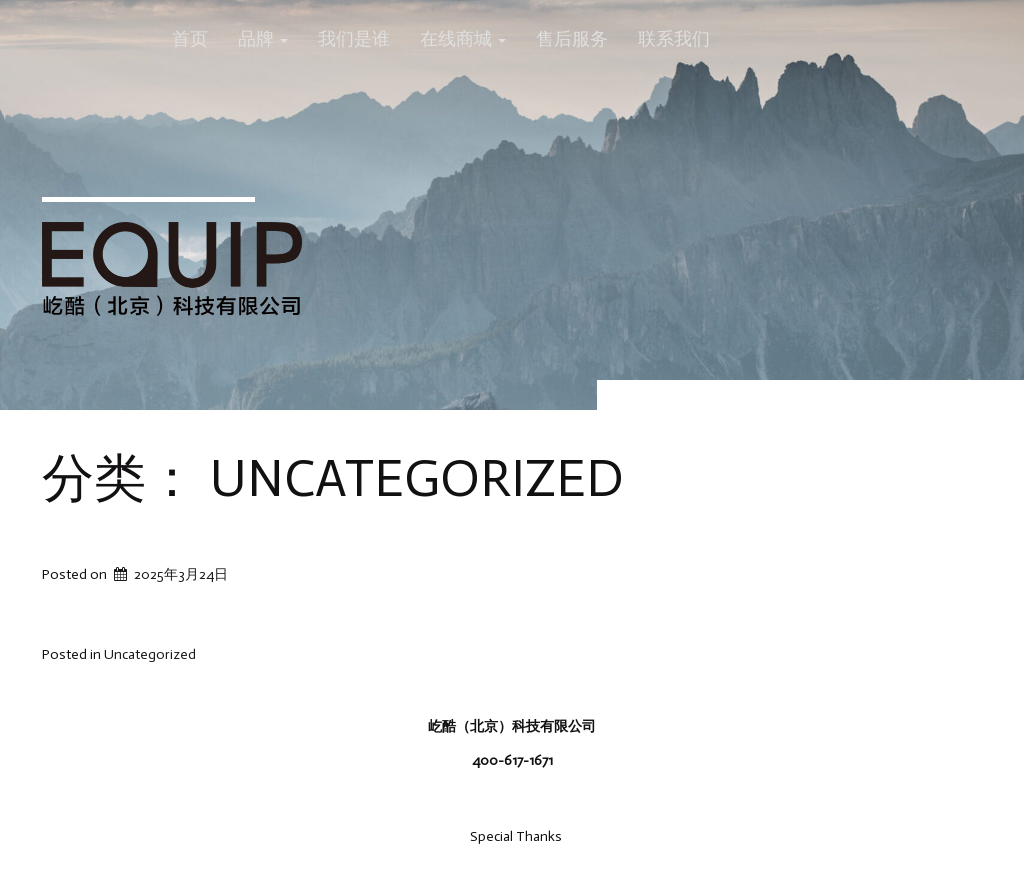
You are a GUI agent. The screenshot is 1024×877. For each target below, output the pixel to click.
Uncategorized (150, 654)
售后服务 (572, 39)
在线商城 (463, 39)
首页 (190, 39)
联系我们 (674, 39)
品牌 (263, 39)
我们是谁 (354, 39)
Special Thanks (516, 836)
